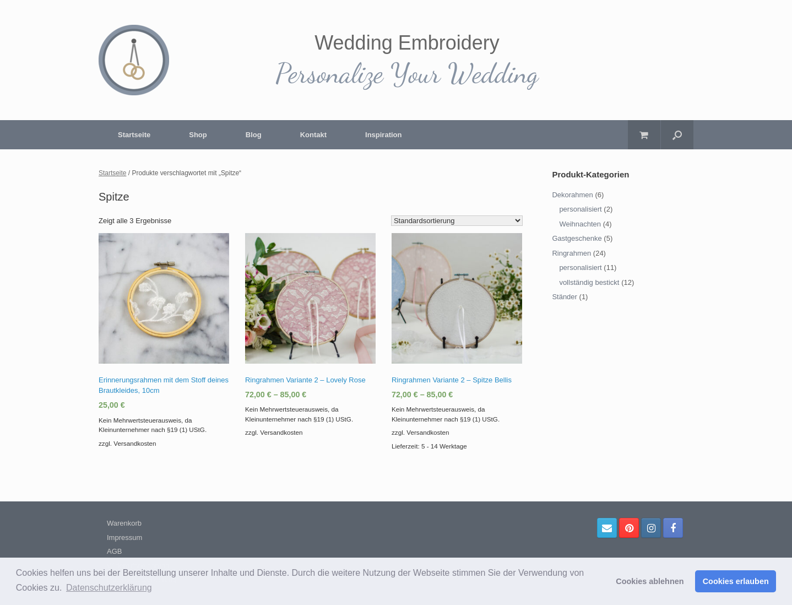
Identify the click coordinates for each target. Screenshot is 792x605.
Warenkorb (124, 523)
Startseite (134, 135)
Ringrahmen (571, 253)
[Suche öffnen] (677, 134)
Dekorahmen (572, 195)
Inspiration (383, 135)
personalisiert (580, 209)
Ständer (564, 297)
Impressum (124, 537)
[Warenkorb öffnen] (644, 134)
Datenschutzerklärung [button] (109, 587)
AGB (114, 551)
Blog (254, 135)
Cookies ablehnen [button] (649, 581)
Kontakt (313, 135)
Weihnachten (580, 224)
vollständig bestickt (589, 282)
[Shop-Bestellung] (457, 220)
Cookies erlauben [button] (736, 581)
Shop (198, 135)
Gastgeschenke (576, 238)
